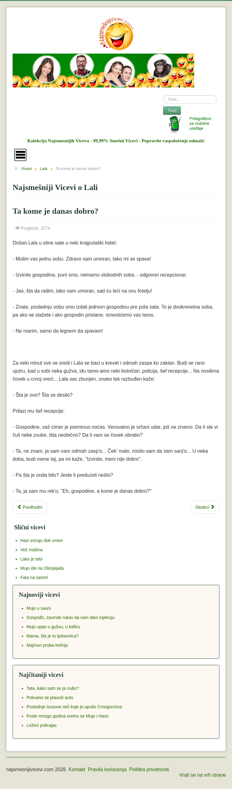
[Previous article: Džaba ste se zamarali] (30, 507)
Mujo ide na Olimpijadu (42, 568)
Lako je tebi (31, 558)
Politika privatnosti (149, 769)
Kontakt (77, 769)
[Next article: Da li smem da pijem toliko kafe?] (204, 507)
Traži (172, 110)
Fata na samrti (34, 577)
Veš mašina (31, 549)
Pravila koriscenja (107, 769)
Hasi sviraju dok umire (41, 540)
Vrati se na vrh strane (202, 775)
